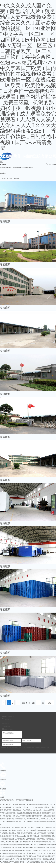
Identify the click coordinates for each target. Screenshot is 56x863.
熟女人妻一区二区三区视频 (42, 836)
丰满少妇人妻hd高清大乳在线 (23, 844)
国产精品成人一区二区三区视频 (24, 830)
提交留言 (25, 744)
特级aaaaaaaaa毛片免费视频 (24, 836)
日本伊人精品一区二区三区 (45, 839)
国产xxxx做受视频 (35, 856)
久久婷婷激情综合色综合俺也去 (25, 839)
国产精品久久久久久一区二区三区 (41, 850)
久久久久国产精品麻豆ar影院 (43, 844)
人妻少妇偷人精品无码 (21, 856)
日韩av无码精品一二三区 (42, 847)
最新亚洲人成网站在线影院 (43, 842)
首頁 (10, 178)
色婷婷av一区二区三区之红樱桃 (30, 862)
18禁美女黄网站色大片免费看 (14, 859)
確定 (49, 703)
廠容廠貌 (17, 178)
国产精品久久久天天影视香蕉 (42, 827)
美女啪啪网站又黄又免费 (43, 830)
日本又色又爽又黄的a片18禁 (24, 842)
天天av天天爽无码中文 (7, 836)
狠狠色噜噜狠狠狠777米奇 (33, 859)
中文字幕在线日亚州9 (22, 850)
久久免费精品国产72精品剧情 (9, 862)
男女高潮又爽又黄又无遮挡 (24, 847)
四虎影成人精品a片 (49, 859)
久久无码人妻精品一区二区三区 (22, 827)
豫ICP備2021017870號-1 (42, 747)
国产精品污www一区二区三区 (39, 853)
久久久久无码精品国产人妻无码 (44, 833)
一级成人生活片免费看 (7, 842)
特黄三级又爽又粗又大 (21, 853)
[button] (1, 161)
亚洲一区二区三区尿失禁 (25, 833)
